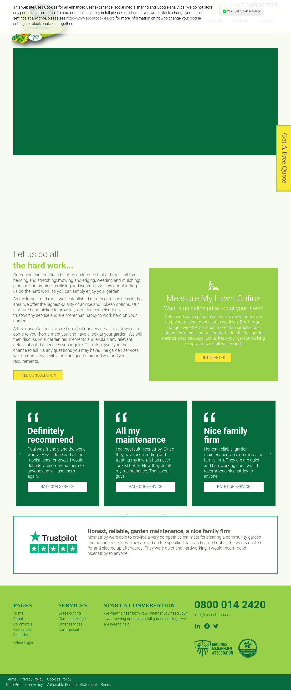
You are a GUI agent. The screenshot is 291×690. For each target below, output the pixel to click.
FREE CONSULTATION (38, 375)
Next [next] (269, 453)
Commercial (23, 624)
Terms (11, 679)
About (18, 618)
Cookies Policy (59, 679)
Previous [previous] (21, 453)
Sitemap (107, 684)
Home (18, 613)
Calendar (20, 635)
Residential (22, 629)
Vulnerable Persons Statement (71, 684)
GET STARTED (213, 357)
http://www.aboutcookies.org (90, 18)
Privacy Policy (31, 679)
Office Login (23, 642)
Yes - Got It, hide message (242, 11)
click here (130, 12)
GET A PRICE (142, 129)
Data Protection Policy (24, 684)
